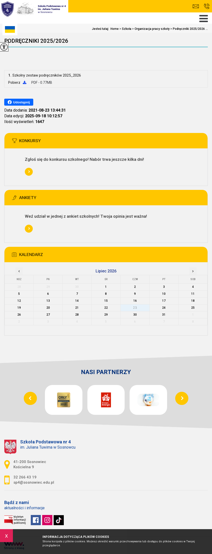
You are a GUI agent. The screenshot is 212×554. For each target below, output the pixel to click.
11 (193, 294)
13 (48, 300)
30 (135, 314)
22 (106, 307)
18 (193, 300)
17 (164, 300)
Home (114, 28)
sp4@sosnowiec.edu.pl (196, 6)
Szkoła (125, 28)
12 (19, 300)
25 (193, 307)
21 (77, 307)
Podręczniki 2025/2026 (36, 41)
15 (106, 300)
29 (106, 314)
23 (135, 307)
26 (19, 314)
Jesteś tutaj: (101, 28)
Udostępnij (19, 102)
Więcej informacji (29, 172)
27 (48, 314)
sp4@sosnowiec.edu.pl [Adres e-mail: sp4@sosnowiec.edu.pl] (33, 482)
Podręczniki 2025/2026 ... (189, 28)
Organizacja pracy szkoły (150, 28)
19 (19, 307)
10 (164, 294)
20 (48, 307)
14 (77, 300)
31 (164, 314)
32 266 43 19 (207, 6)
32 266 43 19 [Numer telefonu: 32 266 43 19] (24, 477)
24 (164, 307)
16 (135, 300)
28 (77, 314)
